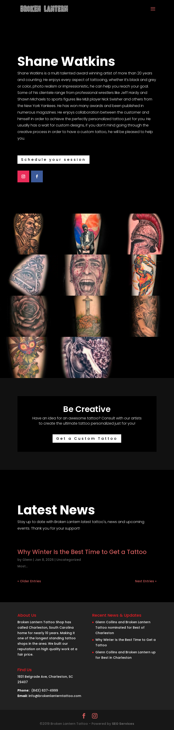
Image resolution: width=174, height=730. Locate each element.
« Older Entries (29, 581)
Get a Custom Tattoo (87, 438)
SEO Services (123, 723)
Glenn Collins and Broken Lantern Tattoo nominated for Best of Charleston (122, 627)
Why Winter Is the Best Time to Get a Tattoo (82, 552)
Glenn (27, 559)
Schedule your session (53, 159)
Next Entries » (146, 581)
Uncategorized (68, 559)
